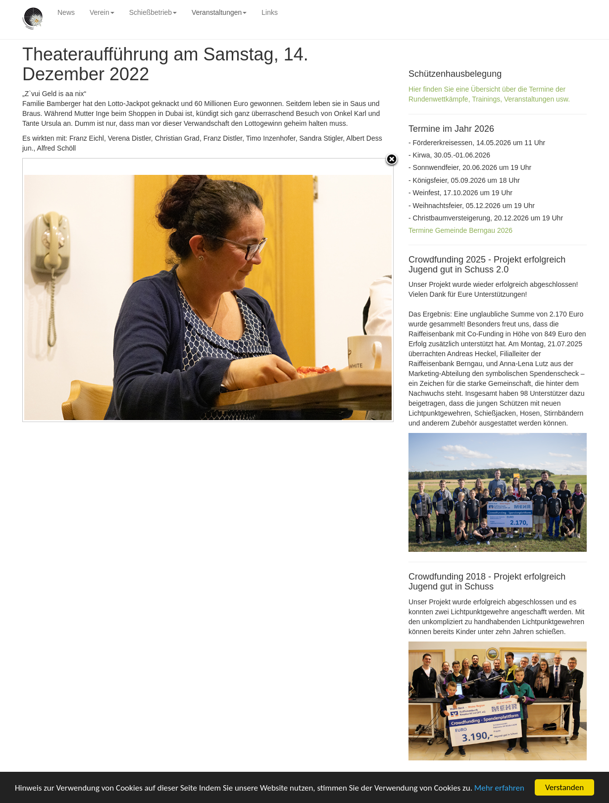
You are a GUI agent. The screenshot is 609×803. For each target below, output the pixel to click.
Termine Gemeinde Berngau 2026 (460, 230)
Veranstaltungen (219, 12)
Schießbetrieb (153, 12)
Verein (102, 12)
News (66, 12)
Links (269, 12)
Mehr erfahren (499, 788)
